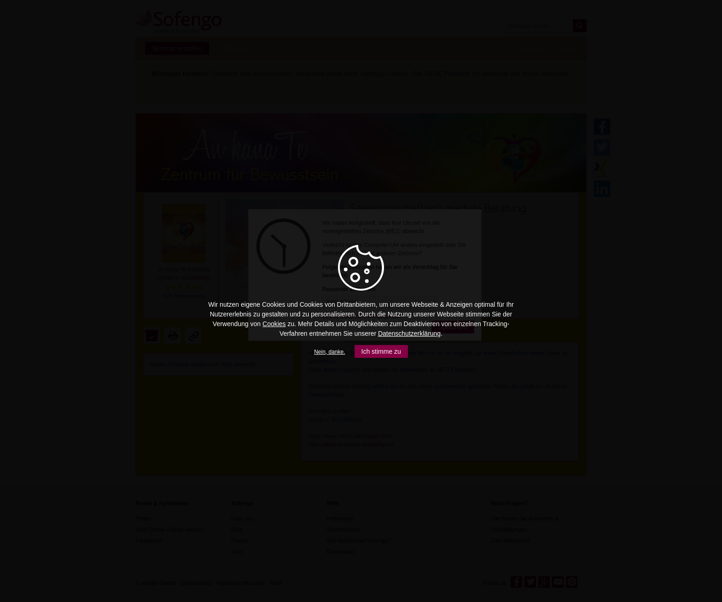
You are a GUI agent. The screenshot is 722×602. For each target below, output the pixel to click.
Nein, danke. (329, 352)
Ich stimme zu (381, 351)
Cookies (274, 323)
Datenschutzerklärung (409, 333)
